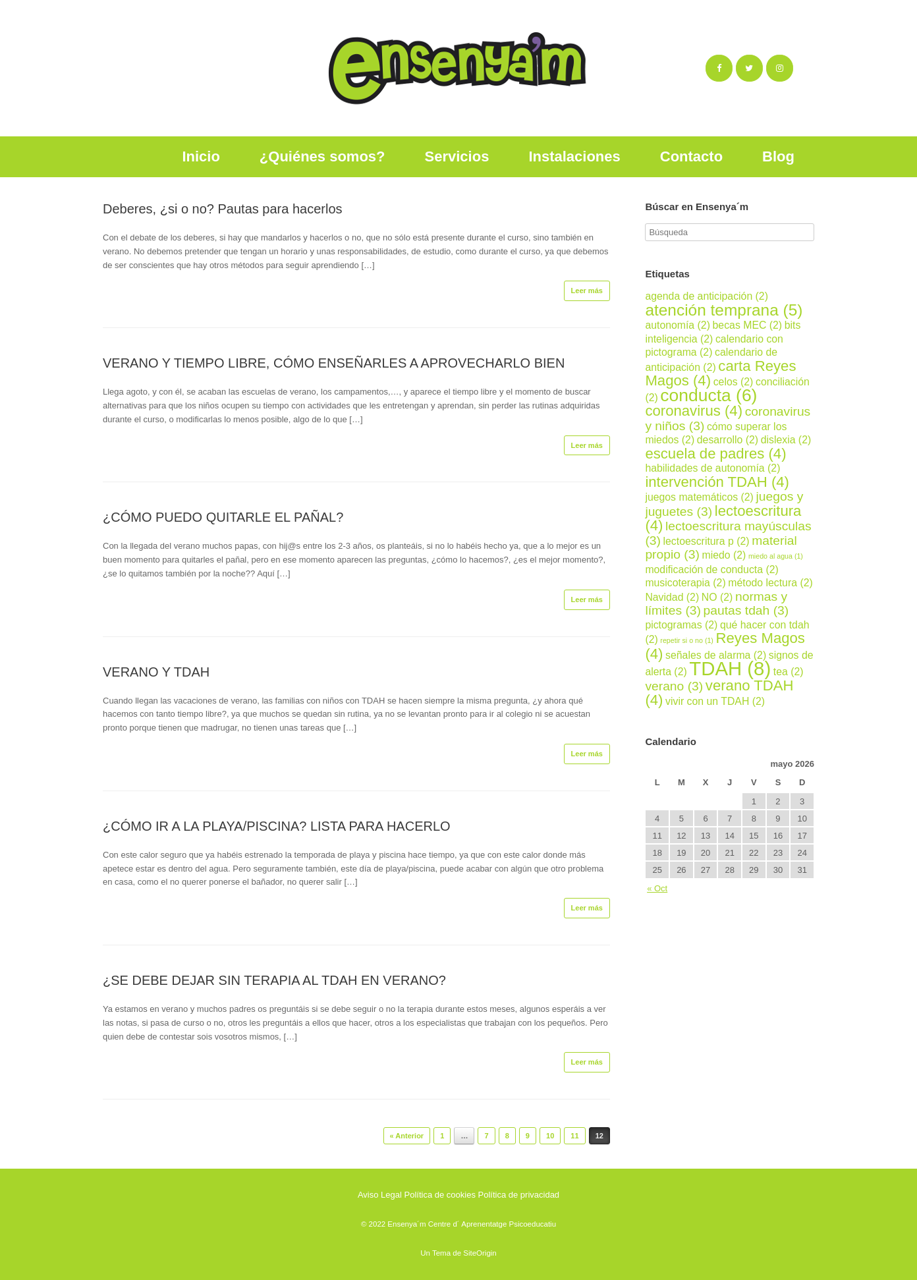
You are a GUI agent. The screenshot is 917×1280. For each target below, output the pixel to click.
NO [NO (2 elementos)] (717, 597)
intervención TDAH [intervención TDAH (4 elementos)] (717, 482)
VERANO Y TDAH (156, 672)
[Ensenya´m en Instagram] (779, 68)
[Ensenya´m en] (805, 68)
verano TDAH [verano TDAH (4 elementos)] (719, 693)
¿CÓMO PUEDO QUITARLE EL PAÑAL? (223, 517)
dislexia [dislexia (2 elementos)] (786, 439)
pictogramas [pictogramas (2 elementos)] (681, 624)
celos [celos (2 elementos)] (733, 381)
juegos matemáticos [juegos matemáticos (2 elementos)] (699, 497)
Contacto (691, 156)
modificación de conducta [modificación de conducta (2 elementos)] (711, 569)
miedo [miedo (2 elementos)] (724, 555)
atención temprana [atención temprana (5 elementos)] (723, 310)
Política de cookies (440, 1195)
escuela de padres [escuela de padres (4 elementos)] (715, 453)
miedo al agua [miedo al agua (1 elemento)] (775, 556)
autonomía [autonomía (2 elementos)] (677, 325)
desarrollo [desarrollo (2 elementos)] (727, 439)
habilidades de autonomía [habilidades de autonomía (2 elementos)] (712, 468)
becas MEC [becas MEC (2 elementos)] (748, 325)
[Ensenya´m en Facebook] (719, 68)
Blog (778, 156)
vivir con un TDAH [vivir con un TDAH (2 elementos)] (715, 701)
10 (550, 1136)
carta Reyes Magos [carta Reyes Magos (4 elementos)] (720, 373)
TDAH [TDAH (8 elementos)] (730, 668)
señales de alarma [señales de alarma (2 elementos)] (715, 655)
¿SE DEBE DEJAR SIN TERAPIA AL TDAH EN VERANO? (274, 980)
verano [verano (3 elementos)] (674, 686)
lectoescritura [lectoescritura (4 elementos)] (723, 518)
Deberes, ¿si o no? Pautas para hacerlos (223, 209)
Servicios (457, 156)
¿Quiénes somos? (322, 156)
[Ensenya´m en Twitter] (749, 68)
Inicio (200, 156)
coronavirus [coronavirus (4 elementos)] (693, 411)
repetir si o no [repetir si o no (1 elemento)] (686, 640)
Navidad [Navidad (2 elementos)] (672, 597)
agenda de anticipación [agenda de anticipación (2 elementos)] (706, 296)
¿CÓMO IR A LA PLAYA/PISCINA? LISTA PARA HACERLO (277, 826)
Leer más (587, 290)
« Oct (657, 888)
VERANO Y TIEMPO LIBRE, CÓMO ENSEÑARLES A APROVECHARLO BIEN (334, 363)
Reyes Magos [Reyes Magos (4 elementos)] (725, 646)
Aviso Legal (380, 1195)
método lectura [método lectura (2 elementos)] (770, 582)
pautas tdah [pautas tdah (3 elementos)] (746, 610)
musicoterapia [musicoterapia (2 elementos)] (685, 582)
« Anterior (407, 1136)
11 (574, 1136)
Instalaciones (574, 156)
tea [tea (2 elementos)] (788, 671)
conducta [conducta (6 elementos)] (708, 395)
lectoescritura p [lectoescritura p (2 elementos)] (706, 541)
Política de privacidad (519, 1195)
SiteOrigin (480, 1253)
